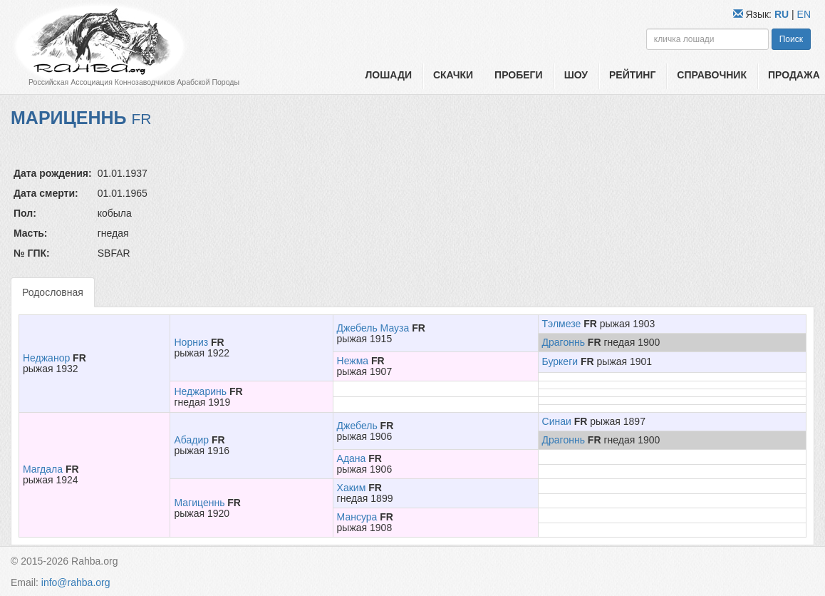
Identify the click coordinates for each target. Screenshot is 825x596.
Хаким (351, 487)
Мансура (357, 517)
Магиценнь (199, 502)
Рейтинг (632, 75)
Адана (351, 458)
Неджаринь (200, 391)
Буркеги (560, 361)
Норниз (191, 342)
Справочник (712, 75)
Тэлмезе (561, 323)
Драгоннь (563, 342)
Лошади (388, 75)
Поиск (791, 39)
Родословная (52, 292)
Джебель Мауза (373, 328)
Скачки (453, 75)
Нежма (353, 360)
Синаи (556, 421)
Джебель (357, 425)
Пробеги (518, 75)
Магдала (43, 469)
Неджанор (46, 358)
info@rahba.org (75, 582)
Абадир (191, 440)
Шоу (576, 75)
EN (804, 14)
